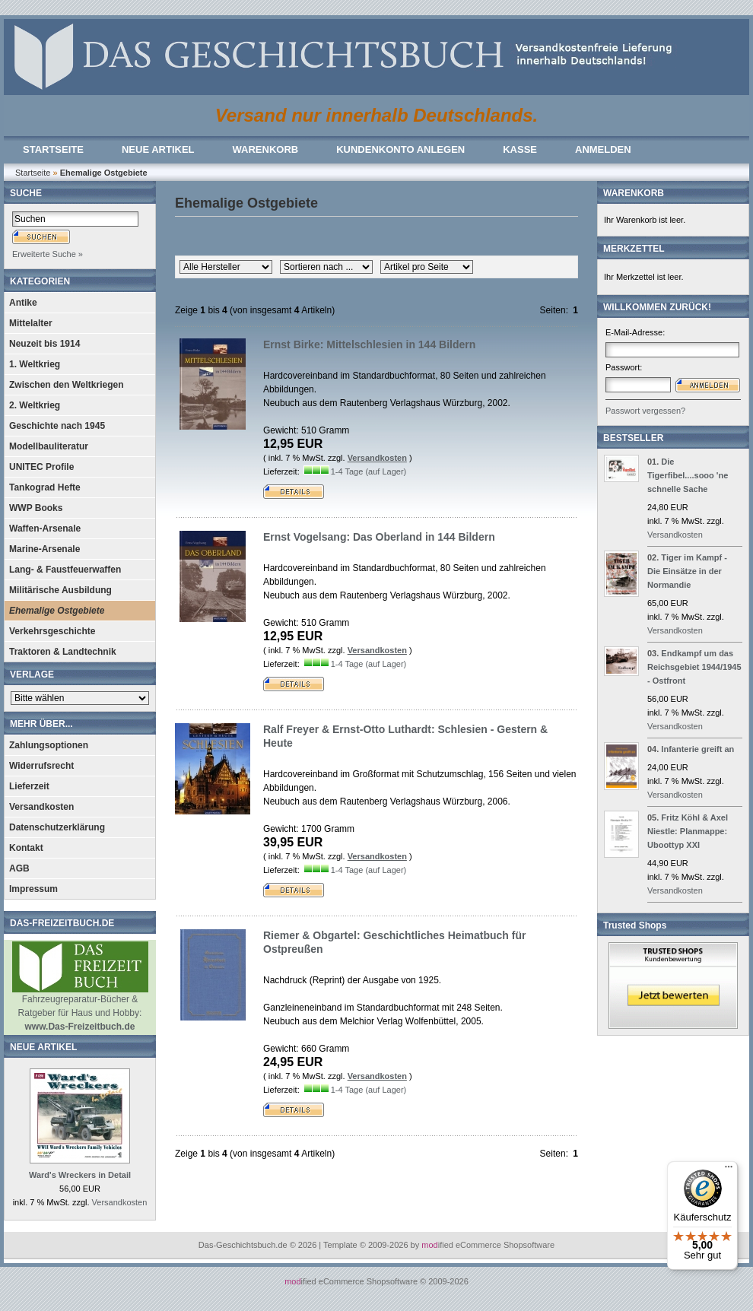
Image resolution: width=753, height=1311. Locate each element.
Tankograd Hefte (45, 487)
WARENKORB (266, 149)
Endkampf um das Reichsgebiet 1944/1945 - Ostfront (694, 667)
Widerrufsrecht (41, 765)
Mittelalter (30, 323)
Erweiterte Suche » (47, 254)
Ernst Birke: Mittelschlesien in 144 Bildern (369, 344)
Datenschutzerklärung (57, 827)
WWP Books (35, 508)
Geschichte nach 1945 (57, 426)
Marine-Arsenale (44, 549)
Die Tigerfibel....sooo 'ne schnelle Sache (687, 475)
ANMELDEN (603, 149)
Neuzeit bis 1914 (44, 343)
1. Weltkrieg (34, 364)
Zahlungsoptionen (48, 745)
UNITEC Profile (41, 467)
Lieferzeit (29, 786)
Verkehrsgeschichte (52, 631)
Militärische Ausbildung (60, 590)
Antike (23, 302)
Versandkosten (41, 807)
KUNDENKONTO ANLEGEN (400, 149)
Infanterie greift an (697, 749)
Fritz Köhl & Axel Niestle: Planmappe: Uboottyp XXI (687, 831)
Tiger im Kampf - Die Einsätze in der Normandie (687, 571)
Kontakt (26, 848)
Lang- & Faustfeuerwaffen (65, 569)
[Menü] (729, 1170)
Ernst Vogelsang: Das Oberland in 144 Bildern (379, 537)
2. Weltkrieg (34, 405)
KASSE (520, 149)
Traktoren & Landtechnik (62, 651)
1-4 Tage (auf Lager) (368, 471)
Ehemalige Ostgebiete (56, 610)
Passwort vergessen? (645, 410)
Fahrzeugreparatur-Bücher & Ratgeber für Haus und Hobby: (80, 1008)
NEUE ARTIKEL (158, 149)
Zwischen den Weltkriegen (66, 384)
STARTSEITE (53, 149)
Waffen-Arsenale (45, 528)
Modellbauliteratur (48, 446)
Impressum (33, 889)
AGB (19, 868)
